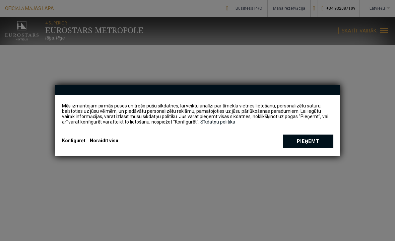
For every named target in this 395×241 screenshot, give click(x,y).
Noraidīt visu (104, 140)
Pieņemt (308, 141)
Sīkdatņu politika (217, 122)
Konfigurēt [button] (73, 140)
